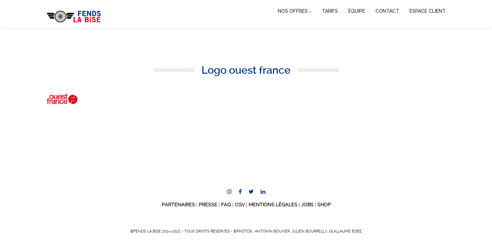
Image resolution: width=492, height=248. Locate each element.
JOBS (307, 204)
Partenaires (178, 204)
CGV (240, 204)
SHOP (324, 204)
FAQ (226, 204)
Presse (208, 204)
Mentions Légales (273, 204)
